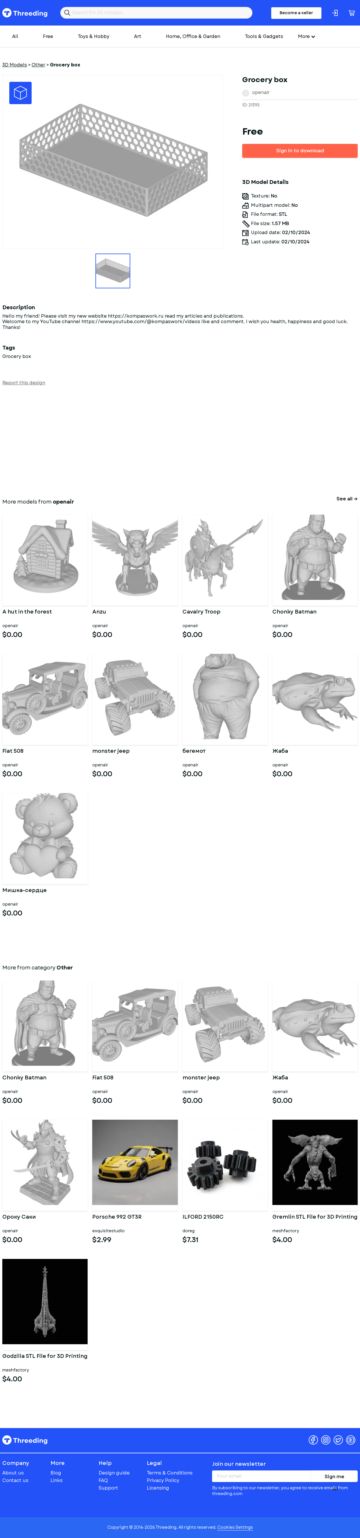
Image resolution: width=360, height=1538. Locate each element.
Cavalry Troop (201, 612)
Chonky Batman (294, 612)
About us (13, 1473)
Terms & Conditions (170, 1473)
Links (56, 1480)
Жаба (280, 751)
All (15, 36)
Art (137, 36)
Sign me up (334, 1477)
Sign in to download (300, 150)
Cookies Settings (235, 1527)
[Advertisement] (176, 441)
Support (108, 1488)
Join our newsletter (239, 1464)
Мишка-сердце (24, 891)
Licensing (158, 1488)
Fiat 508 (12, 751)
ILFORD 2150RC (203, 1217)
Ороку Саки (19, 1217)
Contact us (15, 1480)
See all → (347, 498)
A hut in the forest (27, 612)
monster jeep (111, 751)
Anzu (99, 612)
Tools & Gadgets (264, 36)
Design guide (114, 1473)
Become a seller (296, 13)
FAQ (103, 1480)
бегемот (194, 751)
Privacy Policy (163, 1480)
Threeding (24, 12)
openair (261, 92)
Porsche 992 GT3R (117, 1217)
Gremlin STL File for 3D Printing (315, 1217)
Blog (55, 1473)
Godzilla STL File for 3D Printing (45, 1357)
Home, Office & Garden (193, 36)
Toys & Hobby (93, 36)
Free (48, 36)
